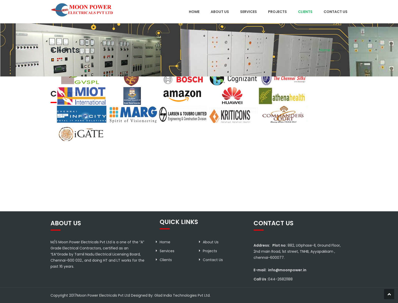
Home (194, 11)
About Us (220, 11)
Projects (277, 11)
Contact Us (335, 11)
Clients (305, 11)
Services (248, 11)
